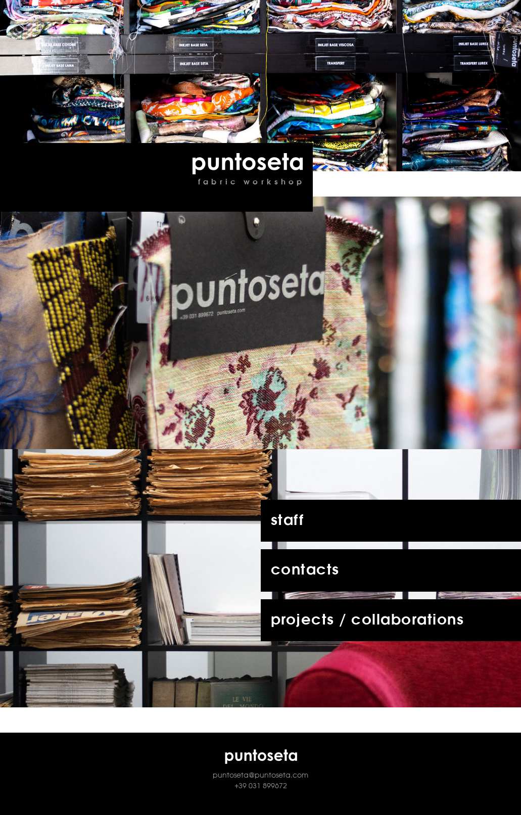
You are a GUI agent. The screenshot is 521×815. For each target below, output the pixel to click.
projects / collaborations (367, 620)
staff (287, 520)
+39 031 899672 (260, 786)
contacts (305, 570)
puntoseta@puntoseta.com (260, 775)
